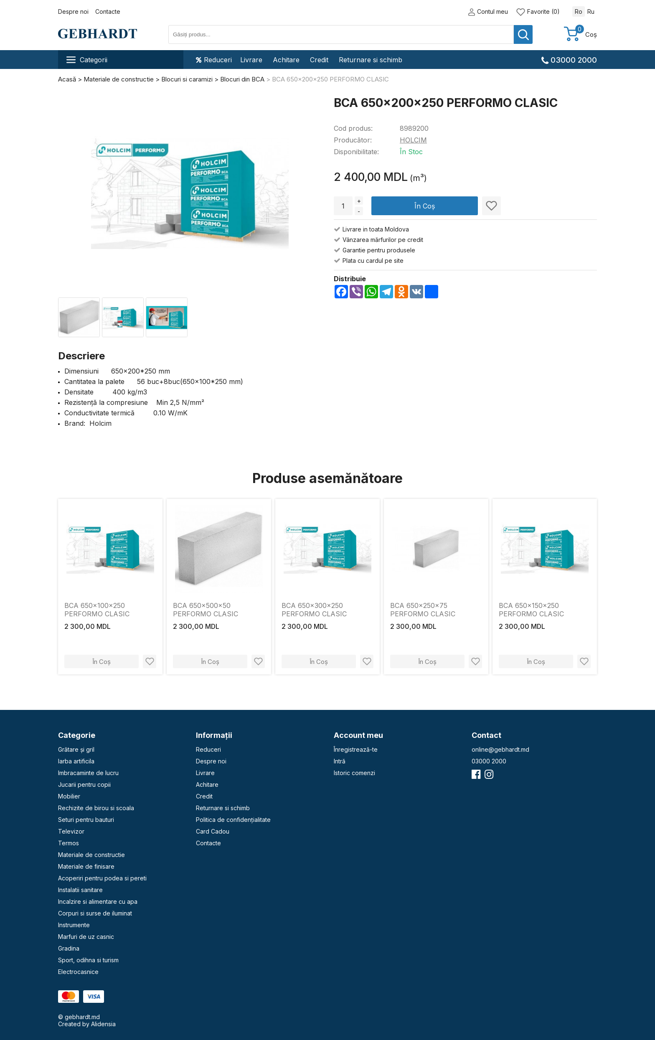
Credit (319, 60)
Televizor (71, 831)
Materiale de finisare (86, 866)
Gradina (68, 948)
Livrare (251, 60)
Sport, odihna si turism (88, 960)
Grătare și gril (76, 749)
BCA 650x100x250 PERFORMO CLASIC (96, 609)
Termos (68, 843)
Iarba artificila (76, 761)
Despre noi (73, 11)
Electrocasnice (78, 971)
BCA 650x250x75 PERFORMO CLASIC (422, 609)
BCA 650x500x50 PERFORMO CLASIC (205, 609)
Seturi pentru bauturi (86, 819)
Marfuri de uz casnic (86, 936)
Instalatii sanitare (80, 889)
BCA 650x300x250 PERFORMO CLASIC (314, 609)
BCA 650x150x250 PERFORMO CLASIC (531, 609)
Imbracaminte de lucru (88, 772)
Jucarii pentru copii (84, 784)
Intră (339, 761)
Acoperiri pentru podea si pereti (102, 878)
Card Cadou (212, 831)
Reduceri (214, 60)
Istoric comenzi (354, 772)
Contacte (107, 11)
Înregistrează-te (356, 749)
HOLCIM (413, 140)
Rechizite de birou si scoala (96, 807)
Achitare (286, 60)
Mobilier (69, 796)
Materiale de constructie (91, 854)
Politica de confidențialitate (233, 819)
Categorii (86, 60)
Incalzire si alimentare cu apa (97, 901)
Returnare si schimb (370, 60)
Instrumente (74, 924)
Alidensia (103, 1023)
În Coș (424, 206)
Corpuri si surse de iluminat (95, 913)
